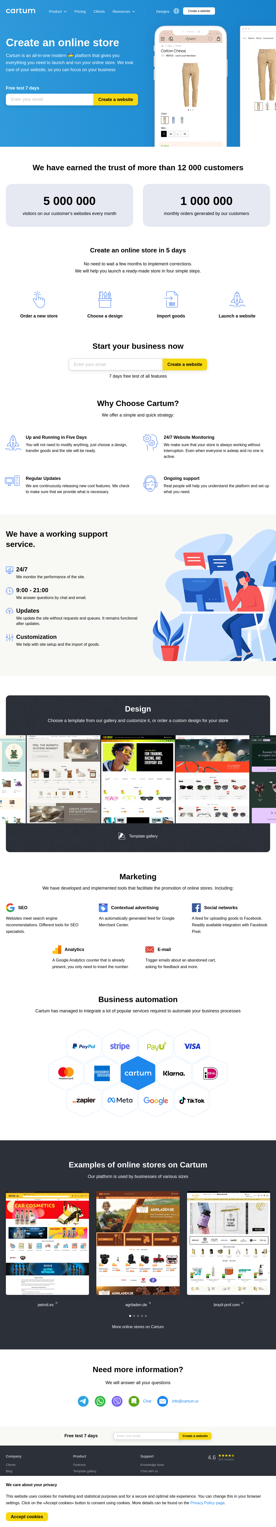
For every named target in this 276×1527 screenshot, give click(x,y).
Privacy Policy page (207, 1503)
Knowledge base (152, 1465)
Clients (99, 11)
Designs (162, 11)
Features (79, 1465)
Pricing (80, 11)
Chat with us (149, 1471)
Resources (124, 11)
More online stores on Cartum (138, 1327)
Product (58, 11)
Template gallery (138, 836)
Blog (9, 1471)
